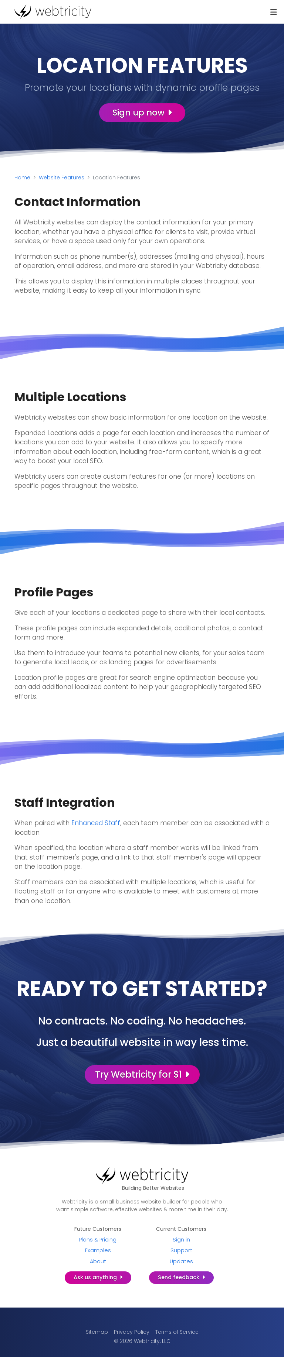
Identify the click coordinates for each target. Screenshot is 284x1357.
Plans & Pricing (97, 1239)
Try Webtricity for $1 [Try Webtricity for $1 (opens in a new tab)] (142, 1074)
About (98, 1261)
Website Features (61, 177)
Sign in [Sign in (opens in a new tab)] (181, 1239)
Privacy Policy (131, 1332)
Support (181, 1250)
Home (22, 177)
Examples (98, 1250)
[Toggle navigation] (273, 12)
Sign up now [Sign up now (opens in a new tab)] (142, 112)
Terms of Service (177, 1332)
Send (181, 1277)
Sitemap (97, 1332)
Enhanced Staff (95, 823)
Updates (181, 1261)
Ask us (98, 1277)
